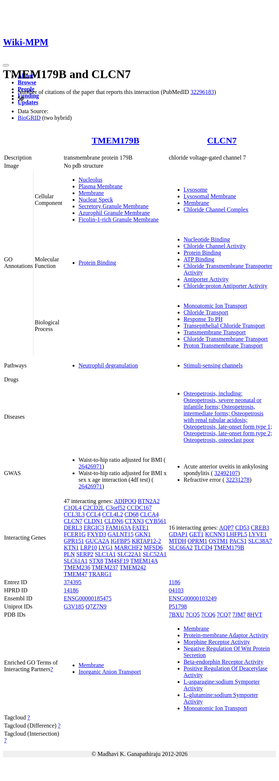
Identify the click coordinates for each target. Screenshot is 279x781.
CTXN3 (134, 521)
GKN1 (143, 534)
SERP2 (84, 554)
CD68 (132, 514)
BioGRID (29, 118)
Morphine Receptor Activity (217, 642)
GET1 (196, 534)
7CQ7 (224, 614)
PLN (69, 554)
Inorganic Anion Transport (110, 672)
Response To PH (203, 319)
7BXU (176, 614)
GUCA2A (97, 541)
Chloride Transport (206, 312)
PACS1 (238, 541)
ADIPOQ (125, 501)
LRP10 (88, 547)
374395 (72, 582)
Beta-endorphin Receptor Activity (224, 662)
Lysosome (195, 189)
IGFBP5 (120, 541)
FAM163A (118, 527)
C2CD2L (93, 508)
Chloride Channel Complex (216, 209)
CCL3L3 (74, 514)
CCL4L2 (112, 514)
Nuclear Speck (96, 199)
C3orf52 (115, 508)
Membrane (91, 193)
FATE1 (140, 527)
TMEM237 (105, 567)
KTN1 (71, 547)
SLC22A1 (129, 554)
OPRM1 (197, 541)
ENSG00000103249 (193, 598)
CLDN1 (93, 521)
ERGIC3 (94, 527)
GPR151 (74, 541)
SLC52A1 (155, 554)
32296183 (202, 92)
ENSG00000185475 (88, 598)
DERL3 (73, 527)
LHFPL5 (236, 534)
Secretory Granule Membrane (114, 206)
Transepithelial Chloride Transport (224, 325)
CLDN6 (113, 521)
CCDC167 (139, 508)
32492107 (226, 473)
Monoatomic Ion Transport (215, 306)
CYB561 (155, 521)
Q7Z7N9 (96, 606)
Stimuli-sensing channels (213, 365)
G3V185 (74, 606)
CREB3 (260, 527)
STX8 (96, 561)
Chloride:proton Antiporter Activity (226, 286)
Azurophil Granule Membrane (114, 213)
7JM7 (238, 614)
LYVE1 (258, 534)
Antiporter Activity (206, 279)
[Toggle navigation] (6, 65)
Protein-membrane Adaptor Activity (226, 635)
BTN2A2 (149, 501)
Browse (27, 82)
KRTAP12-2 (146, 541)
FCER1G (75, 534)
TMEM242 (132, 567)
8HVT (254, 614)
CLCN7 (222, 140)
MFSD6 (153, 547)
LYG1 (105, 547)
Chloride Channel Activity (215, 246)
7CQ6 (208, 614)
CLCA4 (149, 514)
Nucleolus (90, 180)
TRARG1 (100, 574)
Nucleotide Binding (207, 239)
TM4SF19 (117, 561)
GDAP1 (178, 534)
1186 (174, 582)
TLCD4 (203, 547)
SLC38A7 (260, 541)
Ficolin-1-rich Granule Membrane (119, 219)
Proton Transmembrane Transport (223, 345)
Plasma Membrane (101, 186)
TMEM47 (75, 574)
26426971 (90, 466)
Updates (28, 102)
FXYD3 (96, 534)
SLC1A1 (105, 554)
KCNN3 (215, 534)
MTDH (177, 541)
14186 (71, 590)
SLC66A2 (181, 547)
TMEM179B (115, 140)
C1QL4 (72, 508)
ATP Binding (199, 259)
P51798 (178, 606)
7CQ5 (193, 614)
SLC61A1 (76, 561)
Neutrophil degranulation (108, 365)
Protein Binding (97, 262)
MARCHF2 (128, 547)
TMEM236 (77, 567)
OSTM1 (218, 541)
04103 (176, 590)
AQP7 (226, 527)
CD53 (242, 527)
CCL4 (93, 514)
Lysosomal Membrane (210, 196)
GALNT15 (120, 534)
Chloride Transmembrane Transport (226, 339)
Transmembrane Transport (215, 332)
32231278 (238, 480)
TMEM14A (144, 561)
